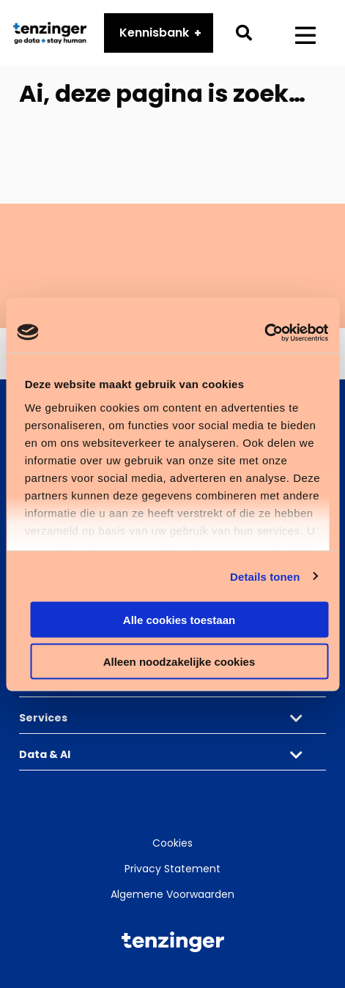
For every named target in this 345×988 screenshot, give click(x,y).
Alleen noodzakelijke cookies (179, 661)
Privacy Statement (172, 868)
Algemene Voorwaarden (172, 894)
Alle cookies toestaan (179, 620)
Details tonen (265, 576)
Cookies (172, 843)
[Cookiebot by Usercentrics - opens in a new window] (264, 332)
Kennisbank (154, 33)
